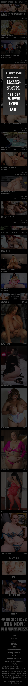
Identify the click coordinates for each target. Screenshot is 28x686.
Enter (13, 103)
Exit (13, 109)
